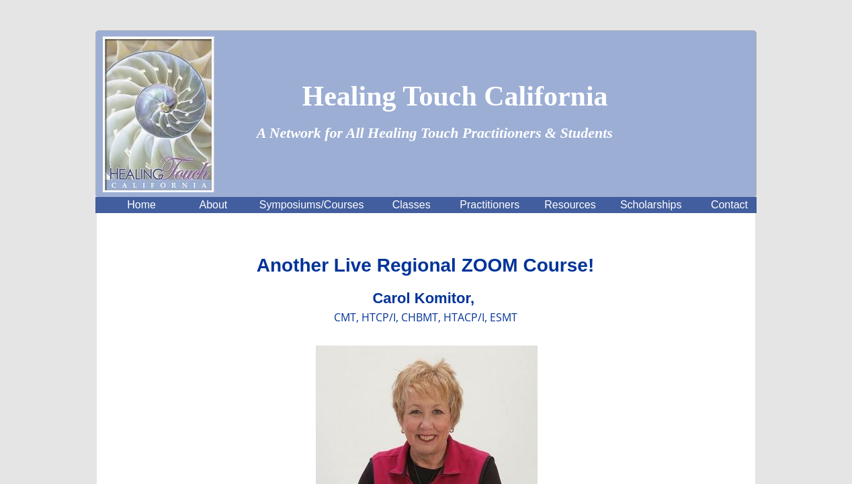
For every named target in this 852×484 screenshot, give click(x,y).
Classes (411, 204)
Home (141, 204)
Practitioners (489, 204)
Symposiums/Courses (311, 204)
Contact (729, 204)
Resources (569, 204)
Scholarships (651, 204)
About (214, 204)
